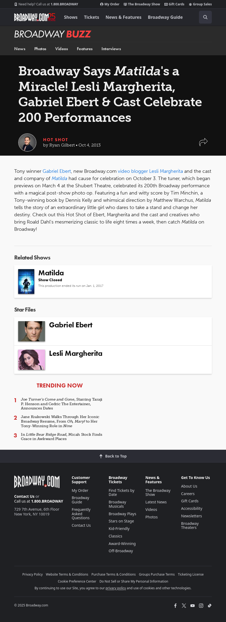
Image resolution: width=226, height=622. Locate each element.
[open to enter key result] (205, 17)
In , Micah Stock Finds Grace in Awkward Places (61, 436)
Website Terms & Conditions (67, 574)
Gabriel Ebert (57, 171)
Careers (187, 493)
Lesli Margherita (166, 171)
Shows (71, 17)
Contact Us (24, 496)
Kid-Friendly (119, 528)
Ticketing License (191, 574)
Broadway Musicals (117, 504)
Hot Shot (55, 139)
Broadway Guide (165, 17)
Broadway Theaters (190, 525)
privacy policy (116, 588)
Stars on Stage (121, 521)
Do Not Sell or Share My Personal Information (133, 581)
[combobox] (203, 17)
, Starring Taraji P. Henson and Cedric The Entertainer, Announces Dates (61, 404)
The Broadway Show (142, 4)
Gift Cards (174, 4)
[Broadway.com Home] (34, 17)
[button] (203, 144)
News (19, 48)
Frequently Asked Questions (81, 514)
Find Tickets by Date (121, 492)
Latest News (156, 501)
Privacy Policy (32, 574)
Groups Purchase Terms (157, 574)
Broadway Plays (122, 513)
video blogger (133, 171)
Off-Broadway (121, 550)
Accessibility (191, 508)
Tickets (91, 17)
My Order (109, 4)
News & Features (123, 17)
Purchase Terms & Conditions (114, 574)
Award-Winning (122, 543)
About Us (189, 486)
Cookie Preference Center (77, 581)
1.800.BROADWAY (46, 4)
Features (85, 48)
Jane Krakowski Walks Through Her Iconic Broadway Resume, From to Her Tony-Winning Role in (60, 421)
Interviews (111, 48)
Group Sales (200, 4)
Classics (115, 536)
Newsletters (191, 515)
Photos (40, 48)
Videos (61, 48)
